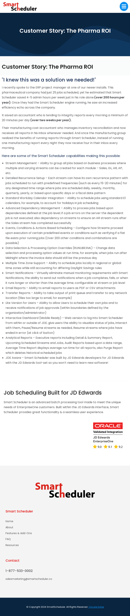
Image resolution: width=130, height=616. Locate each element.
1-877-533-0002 (19, 570)
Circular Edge (96, 606)
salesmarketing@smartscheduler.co (29, 579)
